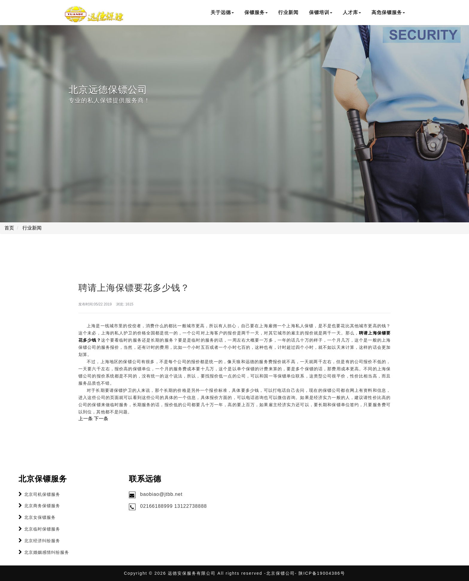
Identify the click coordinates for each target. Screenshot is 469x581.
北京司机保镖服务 (42, 494)
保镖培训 (320, 12)
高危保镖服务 (388, 12)
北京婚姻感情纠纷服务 (46, 552)
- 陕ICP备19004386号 (320, 573)
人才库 (352, 12)
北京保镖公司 (280, 573)
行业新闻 (288, 12)
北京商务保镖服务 (42, 505)
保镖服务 (256, 12)
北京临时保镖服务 (42, 529)
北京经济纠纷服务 (42, 540)
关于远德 (222, 12)
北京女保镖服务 (40, 517)
